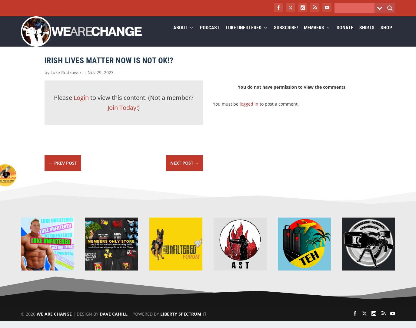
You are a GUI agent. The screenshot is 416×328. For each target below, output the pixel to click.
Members (314, 35)
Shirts (366, 35)
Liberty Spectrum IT (183, 321)
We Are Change (54, 321)
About (180, 35)
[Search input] (356, 8)
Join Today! (123, 115)
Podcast (210, 35)
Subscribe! (286, 35)
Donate (345, 35)
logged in (249, 111)
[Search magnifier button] (390, 8)
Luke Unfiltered (243, 35)
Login (81, 105)
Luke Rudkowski (67, 80)
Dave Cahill (114, 321)
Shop (386, 35)
